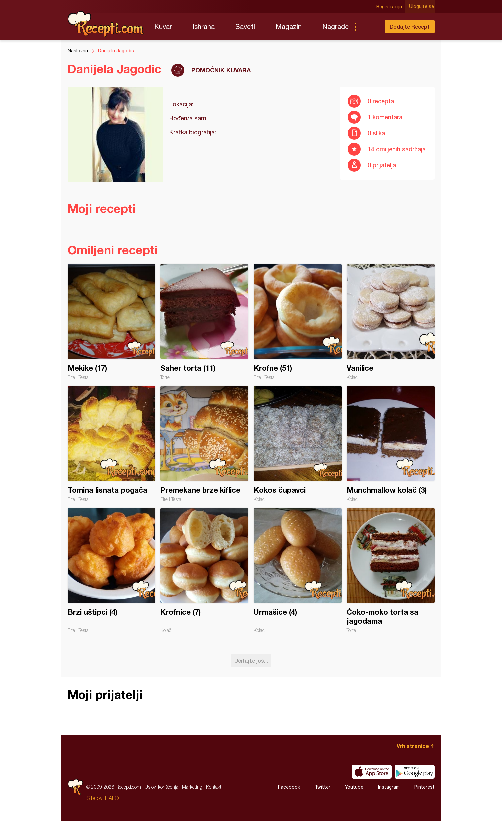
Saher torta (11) (204, 322)
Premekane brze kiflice (204, 444)
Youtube (354, 787)
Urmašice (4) (298, 570)
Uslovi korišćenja (161, 787)
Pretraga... (368, 26)
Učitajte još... (251, 660)
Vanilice (391, 322)
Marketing (192, 787)
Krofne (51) (298, 322)
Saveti (245, 26)
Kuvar (163, 26)
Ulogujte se (422, 6)
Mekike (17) (112, 322)
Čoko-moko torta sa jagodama (391, 570)
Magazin (289, 26)
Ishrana (204, 26)
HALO (112, 798)
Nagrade (335, 26)
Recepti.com (106, 24)
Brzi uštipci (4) (112, 570)
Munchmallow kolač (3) (391, 444)
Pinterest (424, 787)
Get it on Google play (415, 772)
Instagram (389, 787)
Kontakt (213, 787)
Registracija (390, 6)
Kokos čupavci (298, 444)
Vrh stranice (413, 746)
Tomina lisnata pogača (112, 444)
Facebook (289, 787)
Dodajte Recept (410, 26)
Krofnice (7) (204, 570)
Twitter (322, 787)
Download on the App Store (372, 772)
